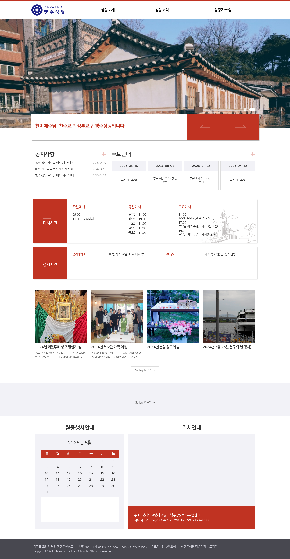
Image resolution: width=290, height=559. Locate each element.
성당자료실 (223, 10)
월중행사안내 (79, 428)
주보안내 (121, 154)
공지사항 (44, 154)
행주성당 (55, 10)
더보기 (148, 370)
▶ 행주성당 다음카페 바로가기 (199, 546)
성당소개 (108, 10)
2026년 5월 (80, 443)
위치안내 (191, 428)
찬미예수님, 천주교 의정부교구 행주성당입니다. (80, 126)
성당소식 (162, 10)
